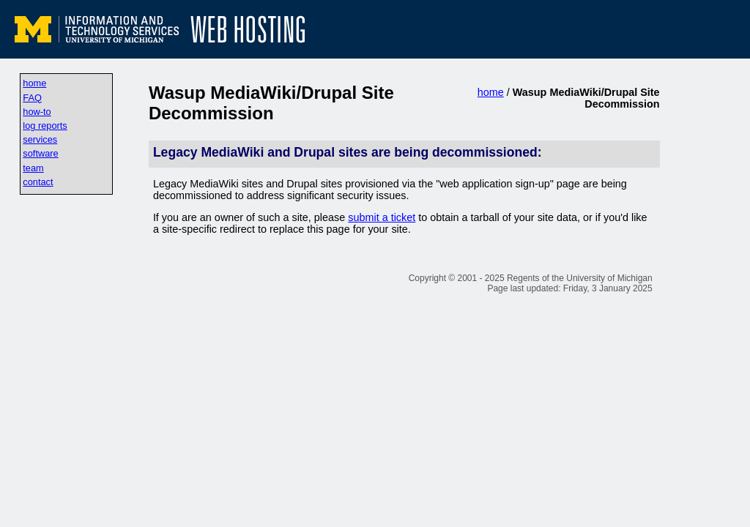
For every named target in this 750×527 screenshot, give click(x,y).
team (33, 167)
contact (38, 181)
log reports (45, 125)
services (40, 139)
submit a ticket (381, 217)
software (40, 153)
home (34, 83)
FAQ (32, 97)
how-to (37, 111)
